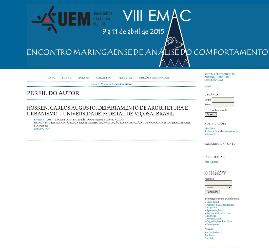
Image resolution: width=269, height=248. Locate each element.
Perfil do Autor (123, 83)
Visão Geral (212, 202)
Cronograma (213, 224)
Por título (209, 238)
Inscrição (211, 215)
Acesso (83, 77)
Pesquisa (125, 77)
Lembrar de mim (219, 110)
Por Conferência (213, 232)
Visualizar (209, 128)
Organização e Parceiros (219, 221)
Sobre (66, 77)
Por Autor (209, 235)
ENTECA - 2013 (43, 119)
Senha (208, 104)
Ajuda (207, 86)
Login (208, 99)
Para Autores (211, 161)
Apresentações (214, 210)
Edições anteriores (154, 77)
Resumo (39, 129)
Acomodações (213, 218)
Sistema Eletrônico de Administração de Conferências (219, 77)
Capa (51, 77)
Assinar (208, 131)
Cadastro (103, 77)
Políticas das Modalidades (220, 204)
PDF (47, 129)
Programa (211, 207)
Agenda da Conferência (218, 213)
